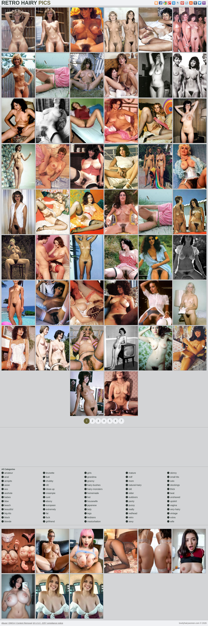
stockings (173, 485)
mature (131, 473)
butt (46, 477)
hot (87, 497)
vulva (171, 517)
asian (5, 485)
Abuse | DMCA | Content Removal (16, 623)
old (129, 489)
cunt (46, 497)
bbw (5, 501)
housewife (91, 501)
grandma (90, 477)
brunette (48, 473)
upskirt (172, 501)
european (49, 505)
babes (6, 497)
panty (130, 501)
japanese (90, 505)
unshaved (173, 497)
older (130, 493)
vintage (172, 513)
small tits (173, 477)
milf (129, 477)
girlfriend (49, 521)
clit (46, 485)
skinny (172, 473)
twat (170, 493)
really (130, 509)
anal (5, 477)
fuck (46, 517)
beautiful (7, 509)
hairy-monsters (93, 489)
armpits (6, 481)
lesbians (90, 517)
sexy (129, 521)
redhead (131, 513)
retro (129, 517)
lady (88, 509)
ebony (47, 501)
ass (4, 489)
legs (88, 513)
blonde (6, 521)
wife (170, 521)
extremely (49, 509)
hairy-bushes (92, 485)
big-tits (6, 513)
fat (45, 513)
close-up (49, 489)
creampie (49, 493)
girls (88, 473)
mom (130, 481)
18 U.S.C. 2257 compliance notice (47, 623)
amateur (7, 473)
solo (170, 481)
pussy (130, 505)
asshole (6, 493)
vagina (172, 505)
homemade (91, 493)
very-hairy (173, 509)
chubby (48, 481)
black (5, 517)
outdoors (132, 497)
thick (171, 489)
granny (89, 481)
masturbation (92, 521)
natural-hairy (133, 485)
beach (6, 505)
